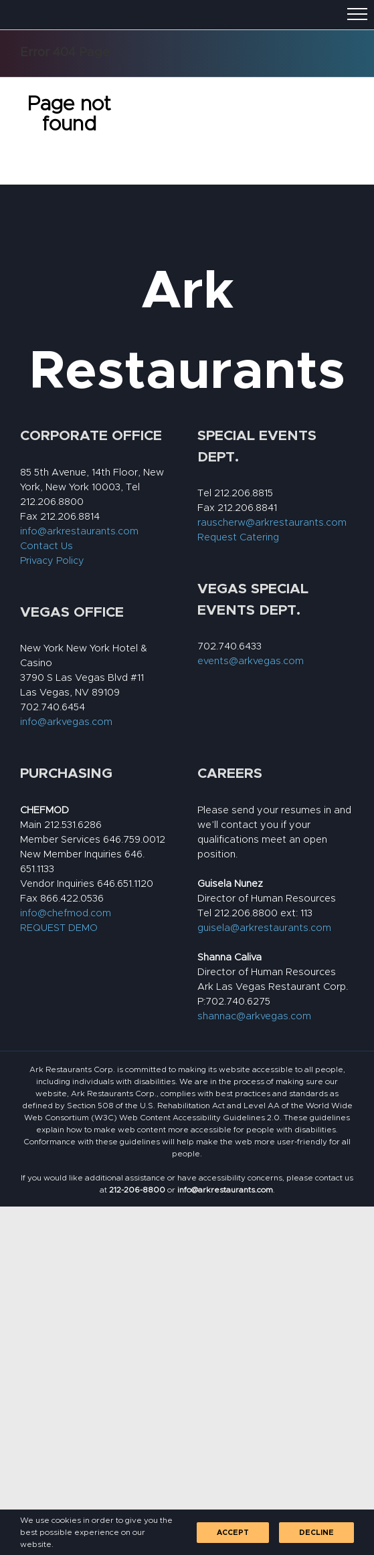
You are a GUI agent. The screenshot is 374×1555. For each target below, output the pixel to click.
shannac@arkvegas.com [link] (254, 1016)
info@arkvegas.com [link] (66, 722)
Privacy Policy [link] (52, 561)
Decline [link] (316, 1532)
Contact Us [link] (46, 546)
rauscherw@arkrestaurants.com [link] (272, 523)
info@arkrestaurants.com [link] (79, 531)
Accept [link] (233, 1532)
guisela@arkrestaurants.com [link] (264, 928)
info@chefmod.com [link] (65, 913)
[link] (137, 1190)
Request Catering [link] (238, 537)
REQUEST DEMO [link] (59, 928)
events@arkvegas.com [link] (250, 661)
